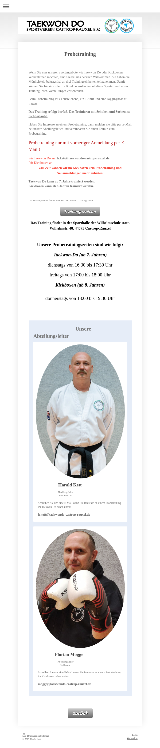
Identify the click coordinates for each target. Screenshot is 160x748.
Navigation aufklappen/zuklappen (80, 6)
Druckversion (31, 736)
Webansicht (132, 738)
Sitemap (45, 736)
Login (134, 735)
